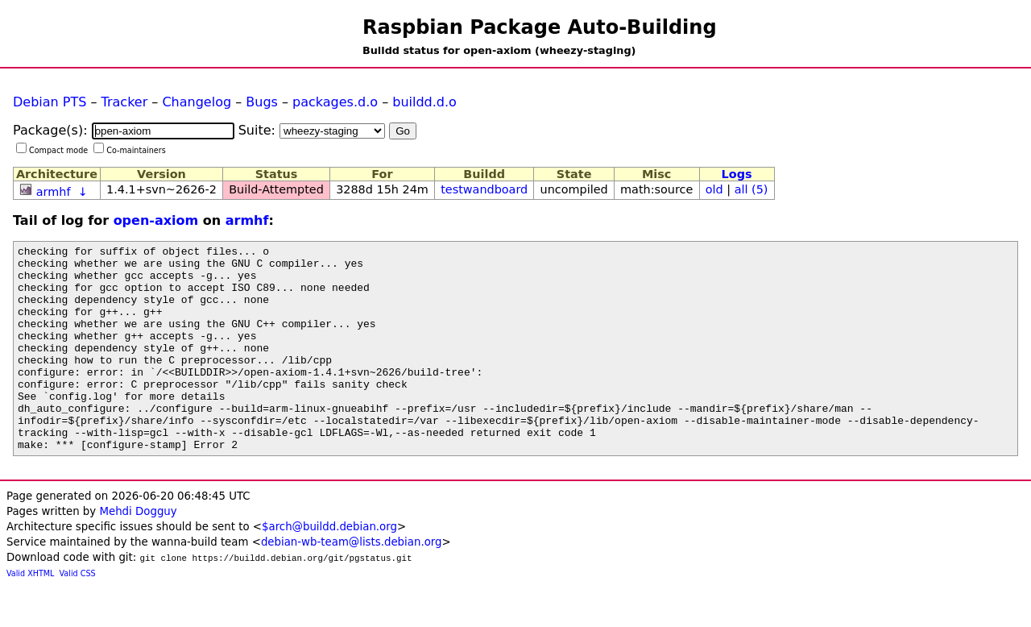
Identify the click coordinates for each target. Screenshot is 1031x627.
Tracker (124, 102)
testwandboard (484, 189)
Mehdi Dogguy (137, 552)
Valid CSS (78, 614)
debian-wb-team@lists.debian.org (351, 583)
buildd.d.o (424, 102)
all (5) (751, 189)
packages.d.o (335, 102)
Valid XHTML (30, 614)
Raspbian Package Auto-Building (539, 27)
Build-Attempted (276, 189)
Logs (737, 174)
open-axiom (156, 220)
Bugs (262, 102)
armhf (53, 191)
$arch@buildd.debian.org (329, 568)
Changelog (196, 102)
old (714, 189)
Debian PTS (49, 102)
